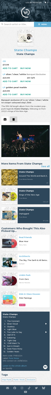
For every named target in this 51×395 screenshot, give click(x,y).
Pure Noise (14, 358)
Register (37, 2)
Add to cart (10, 68)
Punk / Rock (19, 380)
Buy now (25, 68)
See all (45, 166)
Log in (29, 2)
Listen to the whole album (15, 366)
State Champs (25, 50)
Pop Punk (6, 380)
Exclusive (31, 380)
